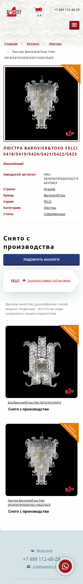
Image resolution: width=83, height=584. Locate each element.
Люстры (55, 44)
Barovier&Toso (54, 195)
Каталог (33, 44)
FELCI (48, 201)
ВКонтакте (44, 550)
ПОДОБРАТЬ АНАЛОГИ (41, 259)
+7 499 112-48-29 (66, 10)
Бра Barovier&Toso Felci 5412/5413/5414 (34, 402)
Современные (54, 214)
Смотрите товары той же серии (48, 280)
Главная (10, 44)
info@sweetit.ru (44, 566)
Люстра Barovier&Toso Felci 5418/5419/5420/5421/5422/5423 (29, 502)
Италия (49, 189)
